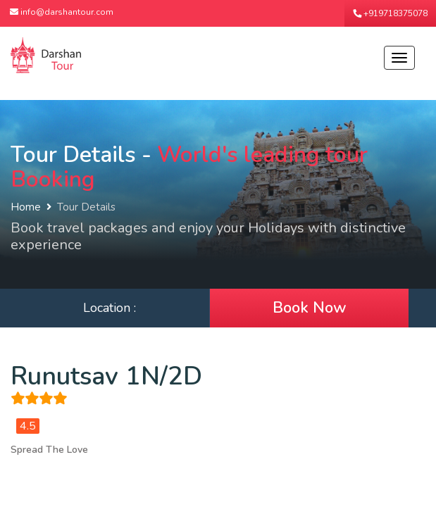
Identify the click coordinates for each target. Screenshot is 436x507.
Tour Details (86, 207)
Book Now (310, 307)
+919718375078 (390, 13)
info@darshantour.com (61, 12)
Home (26, 207)
